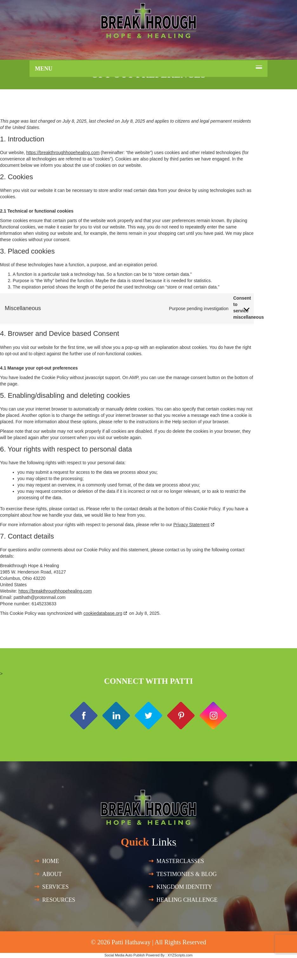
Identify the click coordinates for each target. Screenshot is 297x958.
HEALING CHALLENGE (186, 900)
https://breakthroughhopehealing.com (62, 152)
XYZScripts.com (180, 955)
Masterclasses (180, 861)
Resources (58, 900)
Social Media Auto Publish (124, 955)
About (52, 874)
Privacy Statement (191, 524)
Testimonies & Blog (186, 874)
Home (50, 861)
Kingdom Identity (184, 887)
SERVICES (55, 887)
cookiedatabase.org (102, 613)
